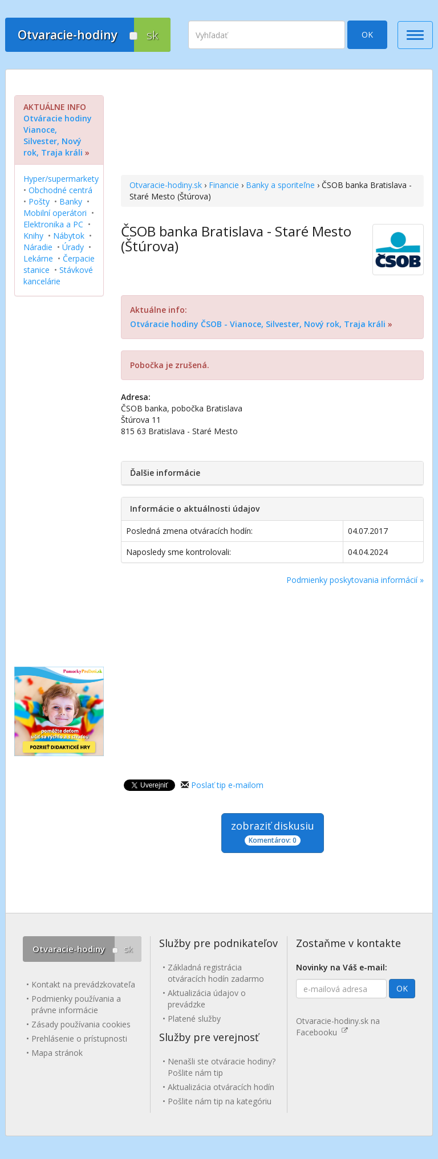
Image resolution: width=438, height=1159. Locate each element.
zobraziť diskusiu (272, 832)
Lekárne (38, 258)
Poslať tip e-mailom (227, 785)
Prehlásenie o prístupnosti (79, 1038)
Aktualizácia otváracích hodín (221, 1087)
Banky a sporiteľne (280, 184)
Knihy (33, 235)
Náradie (37, 247)
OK (367, 34)
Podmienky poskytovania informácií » (355, 579)
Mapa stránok (57, 1052)
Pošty (39, 201)
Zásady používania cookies (81, 1024)
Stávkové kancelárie (58, 275)
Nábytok (68, 235)
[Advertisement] (272, 123)
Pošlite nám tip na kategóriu (219, 1101)
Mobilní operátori (55, 212)
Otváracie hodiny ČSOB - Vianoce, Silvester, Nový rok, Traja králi (258, 324)
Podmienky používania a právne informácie (76, 1004)
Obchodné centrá (60, 190)
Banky (70, 201)
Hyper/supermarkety (61, 178)
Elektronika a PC (53, 224)
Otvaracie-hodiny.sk (165, 184)
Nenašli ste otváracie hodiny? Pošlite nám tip (221, 1067)
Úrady (73, 247)
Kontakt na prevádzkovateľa (83, 984)
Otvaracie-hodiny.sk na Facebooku (338, 1026)
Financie (224, 184)
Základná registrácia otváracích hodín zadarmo (216, 973)
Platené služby (194, 1018)
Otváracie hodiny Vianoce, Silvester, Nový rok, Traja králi (57, 135)
